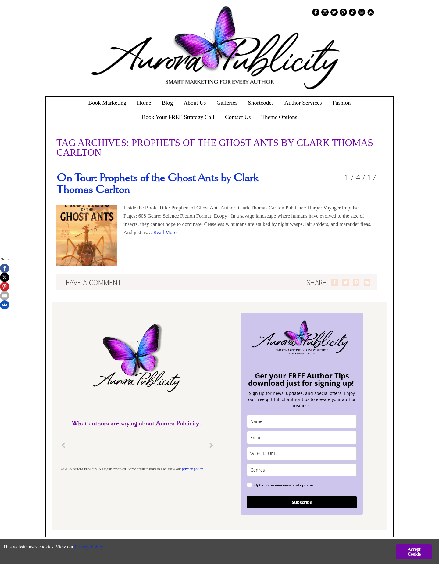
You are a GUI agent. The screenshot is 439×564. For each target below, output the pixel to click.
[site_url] (302, 453)
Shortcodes (261, 102)
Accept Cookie (413, 552)
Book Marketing (107, 102)
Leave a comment (91, 282)
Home (144, 102)
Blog (167, 102)
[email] (302, 437)
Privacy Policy (95, 547)
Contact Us (238, 117)
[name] (302, 421)
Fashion (341, 102)
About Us (195, 102)
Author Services (303, 102)
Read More (165, 232)
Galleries (226, 102)
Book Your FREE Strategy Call (178, 117)
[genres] (302, 469)
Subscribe (302, 502)
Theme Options (279, 117)
